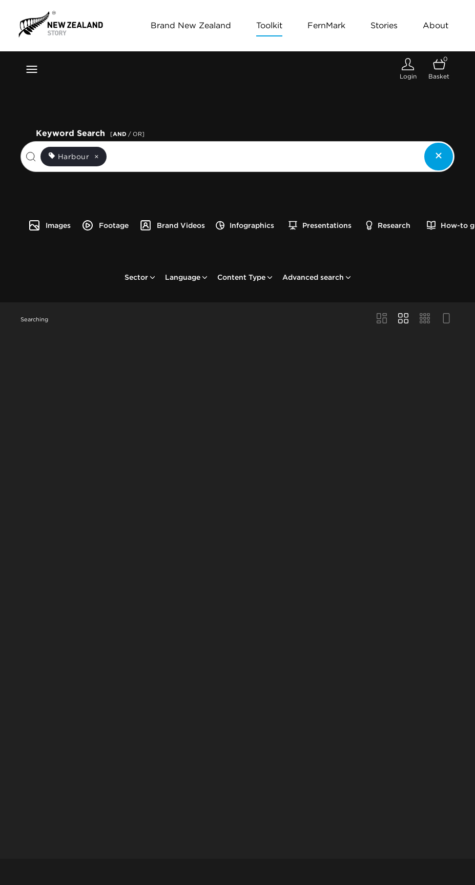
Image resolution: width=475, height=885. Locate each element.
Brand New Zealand (191, 25)
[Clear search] (438, 156)
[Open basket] (439, 69)
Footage (105, 225)
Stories (384, 25)
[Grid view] (403, 319)
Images (49, 225)
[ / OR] (127, 134)
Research (388, 225)
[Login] (408, 69)
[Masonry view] (382, 319)
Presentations (320, 225)
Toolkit (269, 25)
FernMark (326, 25)
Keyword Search (92, 132)
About (435, 25)
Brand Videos (172, 225)
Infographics (245, 225)
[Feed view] (446, 319)
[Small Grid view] (425, 319)
